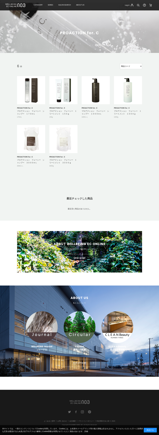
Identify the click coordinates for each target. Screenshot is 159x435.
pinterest (89, 411)
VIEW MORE (79, 258)
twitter (69, 411)
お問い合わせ (62, 421)
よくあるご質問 (49, 421)
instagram (82, 411)
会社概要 (72, 421)
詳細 (86, 431)
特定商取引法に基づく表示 (105, 421)
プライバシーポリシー (86, 421)
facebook (76, 411)
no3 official (79, 363)
